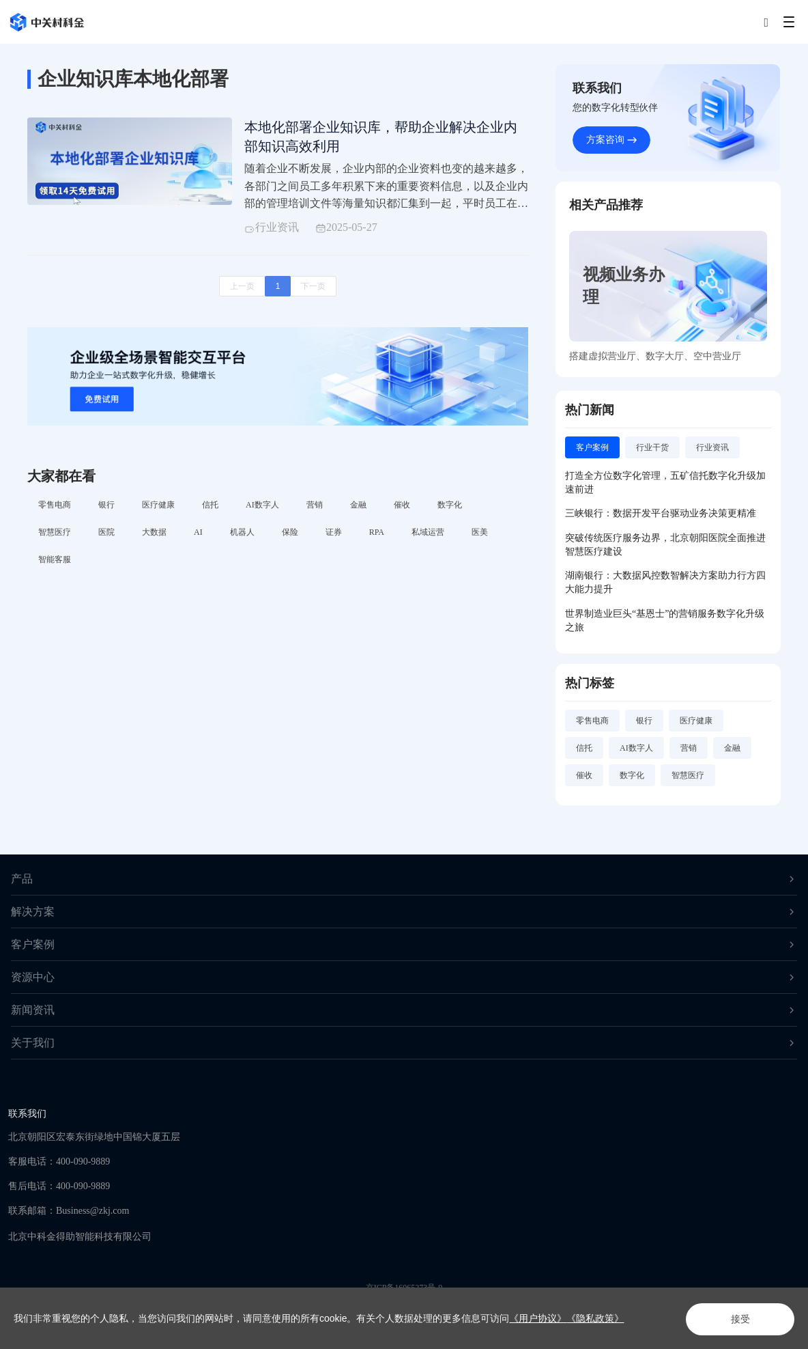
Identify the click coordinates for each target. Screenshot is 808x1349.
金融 (358, 505)
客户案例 (404, 944)
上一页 (242, 287)
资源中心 (404, 977)
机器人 (242, 533)
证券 (334, 533)
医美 (480, 533)
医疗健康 (158, 505)
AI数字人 (262, 505)
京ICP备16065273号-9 (404, 1287)
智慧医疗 (54, 533)
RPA (376, 533)
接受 (737, 1318)
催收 (402, 505)
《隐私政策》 (595, 1318)
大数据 (154, 533)
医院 (106, 533)
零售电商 (54, 505)
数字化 (449, 505)
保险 (290, 533)
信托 (210, 505)
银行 (106, 505)
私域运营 (428, 533)
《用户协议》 (537, 1318)
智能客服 (54, 560)
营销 (314, 505)
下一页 (313, 287)
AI (198, 533)
